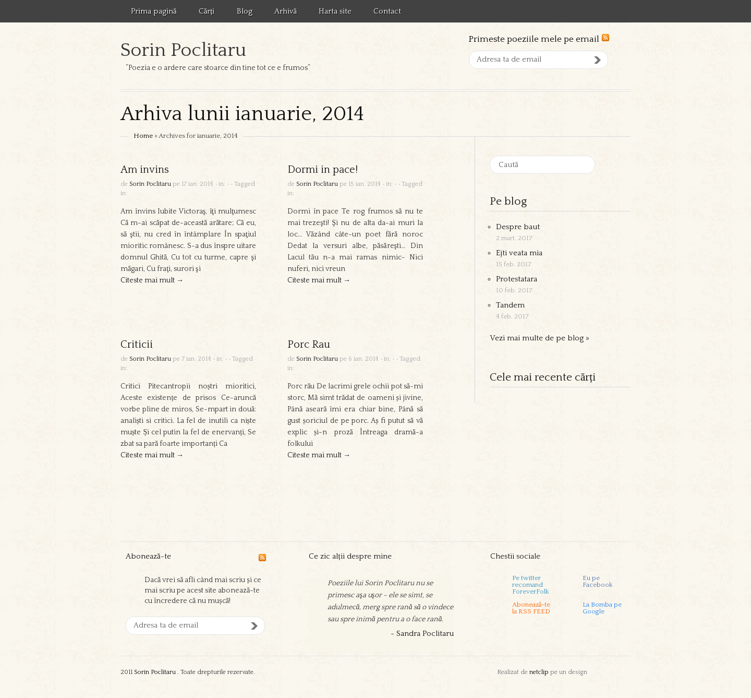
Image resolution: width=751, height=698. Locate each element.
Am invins (144, 169)
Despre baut (518, 226)
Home (143, 135)
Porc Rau (308, 344)
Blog (244, 11)
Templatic (610, 672)
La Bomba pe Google (602, 608)
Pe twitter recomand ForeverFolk (530, 584)
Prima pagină (154, 11)
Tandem (510, 305)
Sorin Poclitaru (183, 50)
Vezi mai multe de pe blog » (539, 338)
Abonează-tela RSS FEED (531, 608)
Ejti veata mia (519, 253)
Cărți (207, 11)
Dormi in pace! (322, 169)
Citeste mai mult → (152, 280)
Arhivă (285, 11)
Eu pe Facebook (598, 581)
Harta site (335, 11)
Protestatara (516, 279)
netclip (539, 672)
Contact (387, 11)
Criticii (136, 344)
